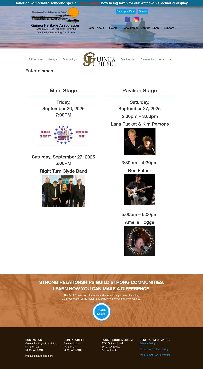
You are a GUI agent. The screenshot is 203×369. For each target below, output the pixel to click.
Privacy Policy (147, 343)
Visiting (51, 59)
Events (113, 28)
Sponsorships (147, 59)
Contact (145, 28)
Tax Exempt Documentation (155, 355)
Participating (69, 59)
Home (90, 28)
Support (169, 28)
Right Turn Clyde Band (63, 171)
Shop (156, 28)
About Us (164, 59)
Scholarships (130, 28)
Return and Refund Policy (154, 349)
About (100, 28)
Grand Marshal (128, 59)
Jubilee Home (36, 59)
